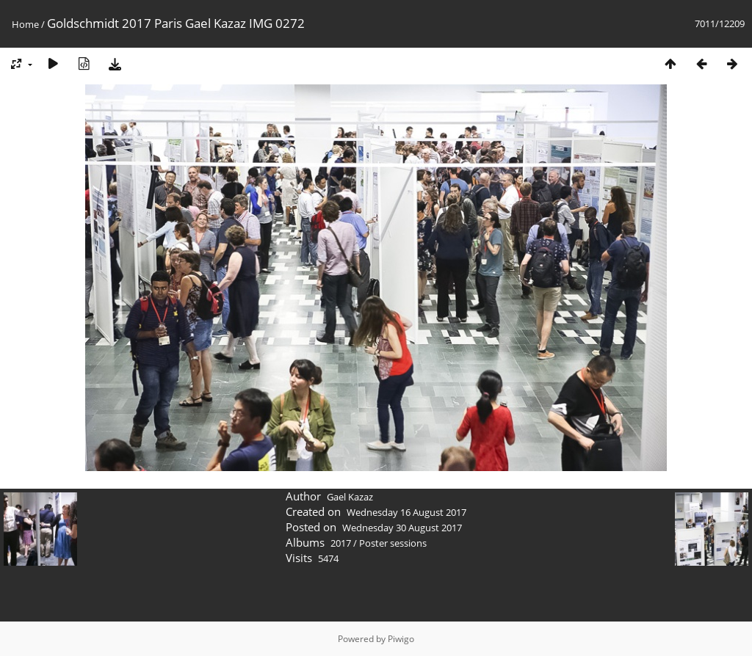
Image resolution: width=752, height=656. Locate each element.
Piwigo (401, 639)
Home (25, 24)
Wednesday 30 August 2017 (402, 527)
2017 (340, 543)
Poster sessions (393, 543)
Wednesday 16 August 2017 (406, 512)
